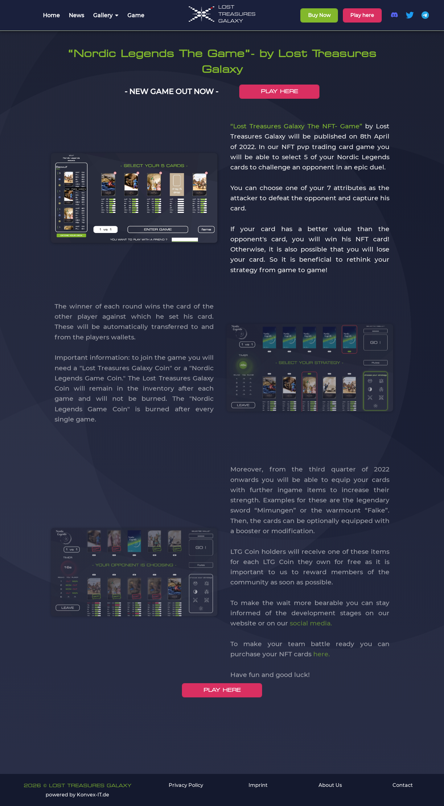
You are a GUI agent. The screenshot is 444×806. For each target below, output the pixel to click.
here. (321, 663)
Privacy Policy (186, 785)
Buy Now (319, 15)
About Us (330, 785)
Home (51, 15)
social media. (311, 632)
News (76, 15)
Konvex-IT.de (93, 795)
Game (135, 15)
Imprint (258, 785)
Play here (362, 15)
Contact (403, 785)
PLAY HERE (279, 91)
